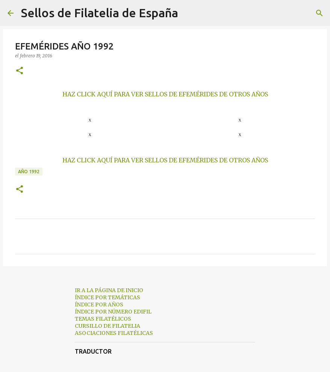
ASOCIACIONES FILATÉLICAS (114, 333)
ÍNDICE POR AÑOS (99, 304)
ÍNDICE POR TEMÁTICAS (107, 297)
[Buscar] (188, 13)
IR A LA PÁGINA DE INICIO (109, 290)
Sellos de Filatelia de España (99, 13)
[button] (19, 71)
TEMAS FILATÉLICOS (103, 318)
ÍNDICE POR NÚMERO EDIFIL (113, 311)
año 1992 (28, 171)
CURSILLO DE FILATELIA (107, 325)
